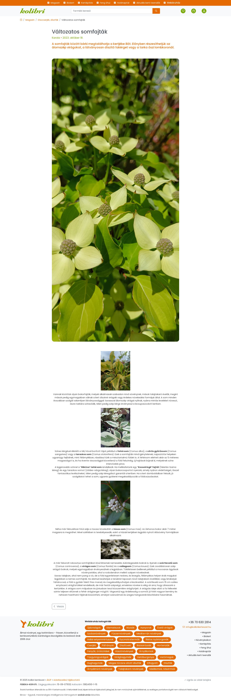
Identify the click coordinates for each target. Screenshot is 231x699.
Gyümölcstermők (129, 639)
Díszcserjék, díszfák (48, 19)
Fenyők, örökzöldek (98, 651)
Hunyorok (145, 627)
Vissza (59, 606)
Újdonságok (94, 627)
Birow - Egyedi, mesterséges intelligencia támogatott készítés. (60, 694)
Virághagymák (122, 657)
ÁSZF (49, 679)
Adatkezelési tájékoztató (66, 679)
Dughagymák (95, 663)
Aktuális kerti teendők (146, 2)
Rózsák (130, 627)
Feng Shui (103, 2)
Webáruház (172, 2)
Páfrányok (108, 645)
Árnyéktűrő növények (99, 669)
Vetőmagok (167, 657)
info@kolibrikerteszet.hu (197, 627)
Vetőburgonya (145, 657)
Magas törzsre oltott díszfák (125, 663)
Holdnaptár (121, 2)
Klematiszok (114, 627)
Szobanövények (96, 633)
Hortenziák (163, 645)
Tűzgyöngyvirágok (97, 657)
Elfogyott (152, 663)
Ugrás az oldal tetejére (197, 679)
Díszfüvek (125, 645)
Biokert (68, 2)
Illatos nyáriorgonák (157, 639)
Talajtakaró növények (130, 669)
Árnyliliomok (146, 651)
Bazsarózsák (144, 645)
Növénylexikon (202, 640)
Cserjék (91, 645)
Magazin (53, 2)
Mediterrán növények (148, 633)
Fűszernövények (121, 633)
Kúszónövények (124, 651)
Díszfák (168, 663)
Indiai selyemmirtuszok (100, 639)
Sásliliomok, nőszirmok (162, 669)
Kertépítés (85, 2)
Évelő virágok (165, 627)
